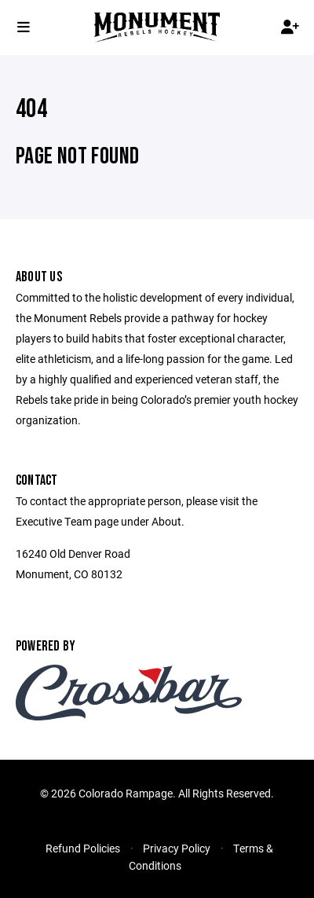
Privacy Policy (176, 848)
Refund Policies (83, 848)
